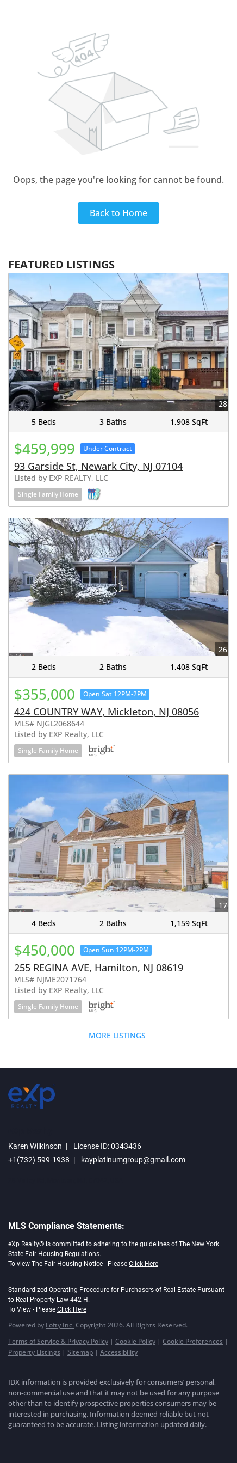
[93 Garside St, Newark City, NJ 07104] (118, 342)
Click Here (143, 1264)
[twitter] (57, 1441)
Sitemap (80, 1352)
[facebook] (13, 1441)
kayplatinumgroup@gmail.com (133, 1159)
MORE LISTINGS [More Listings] (117, 1035)
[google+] (122, 1441)
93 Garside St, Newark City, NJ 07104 (98, 466)
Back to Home (118, 213)
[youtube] (100, 1441)
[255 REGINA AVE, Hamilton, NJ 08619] (118, 844)
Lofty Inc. (60, 1325)
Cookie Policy (135, 1341)
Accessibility (119, 1352)
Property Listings (34, 1352)
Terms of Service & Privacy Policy (58, 1341)
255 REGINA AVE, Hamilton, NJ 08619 (98, 967)
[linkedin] (35, 1441)
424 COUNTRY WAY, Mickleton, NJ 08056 (106, 711)
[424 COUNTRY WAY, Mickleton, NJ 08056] (118, 587)
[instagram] (78, 1441)
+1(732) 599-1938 (39, 1159)
